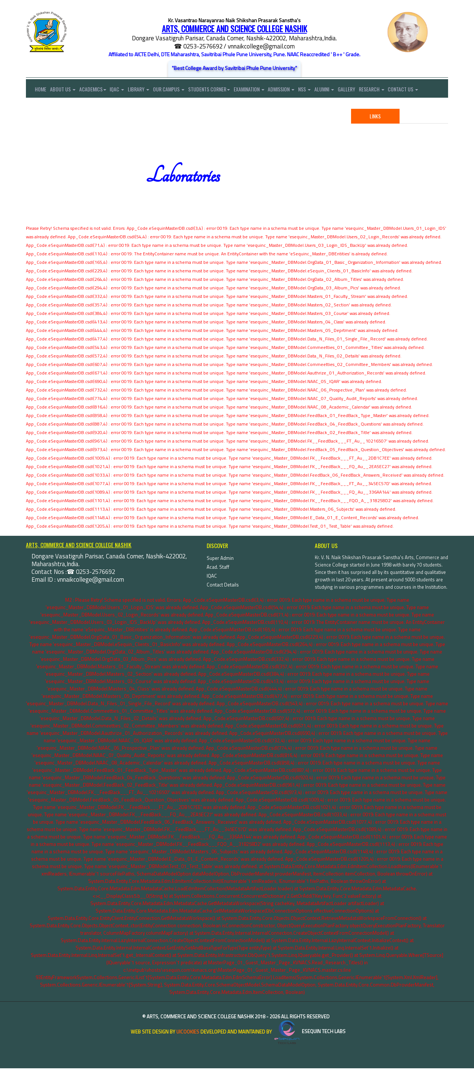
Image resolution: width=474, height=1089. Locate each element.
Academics (96, 90)
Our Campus (178, 90)
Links (375, 137)
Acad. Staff (218, 587)
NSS (322, 90)
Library (146, 90)
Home (36, 90)
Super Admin (220, 578)
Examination (262, 90)
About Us (64, 90)
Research (394, 90)
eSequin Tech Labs (309, 1052)
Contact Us (41, 109)
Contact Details (223, 605)
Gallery (367, 90)
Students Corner (220, 90)
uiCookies (187, 1052)
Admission (296, 90)
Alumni (343, 90)
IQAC (123, 90)
